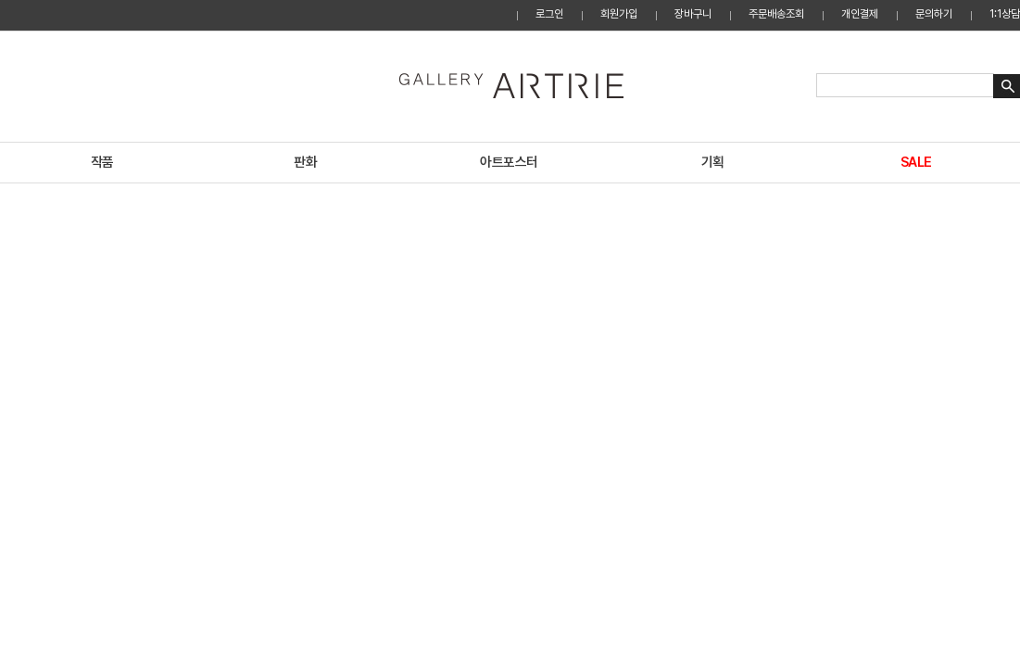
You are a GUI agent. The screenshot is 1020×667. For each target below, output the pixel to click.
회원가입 (618, 13)
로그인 (549, 13)
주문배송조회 (776, 13)
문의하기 (933, 13)
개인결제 (859, 13)
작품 (102, 162)
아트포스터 (509, 162)
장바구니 (692, 13)
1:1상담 (1004, 13)
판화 (305, 162)
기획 (712, 162)
